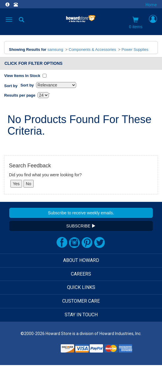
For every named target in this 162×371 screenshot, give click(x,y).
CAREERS (81, 274)
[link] (45, 350)
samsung (55, 49)
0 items (135, 23)
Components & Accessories (92, 49)
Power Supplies (135, 49)
